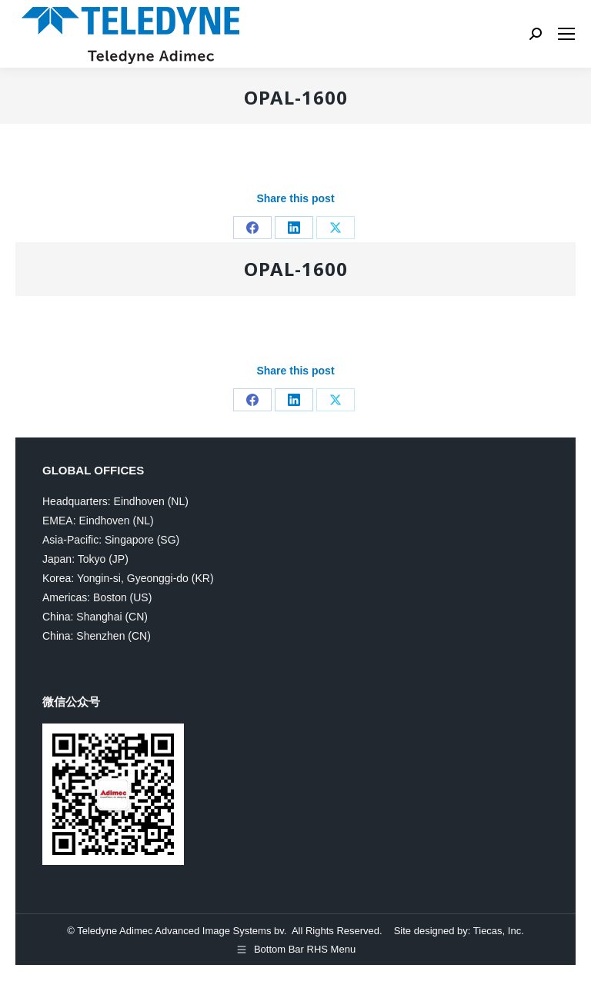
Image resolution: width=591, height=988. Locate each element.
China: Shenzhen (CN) (96, 636)
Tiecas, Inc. (498, 930)
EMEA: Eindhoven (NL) (98, 520)
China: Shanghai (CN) (95, 616)
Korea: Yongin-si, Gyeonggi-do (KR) (128, 578)
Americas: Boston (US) (97, 597)
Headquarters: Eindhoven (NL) (115, 501)
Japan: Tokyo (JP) (85, 559)
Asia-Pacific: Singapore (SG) (110, 540)
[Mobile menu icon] (566, 34)
